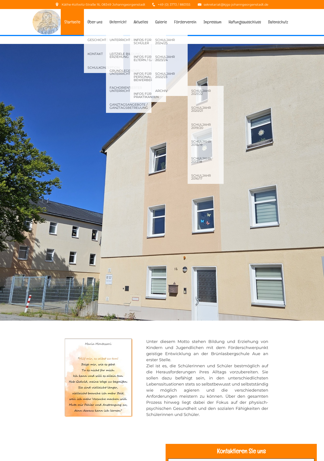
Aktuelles (141, 22)
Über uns (95, 22)
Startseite (72, 22)
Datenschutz (278, 22)
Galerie (161, 22)
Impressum (212, 22)
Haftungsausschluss (245, 22)
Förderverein (185, 22)
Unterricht (118, 22)
